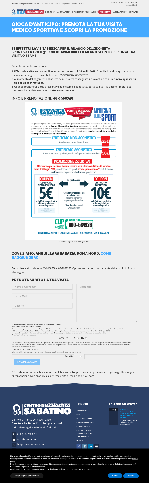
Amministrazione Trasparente (84, 435)
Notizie (80, 440)
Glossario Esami (84, 418)
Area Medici (82, 410)
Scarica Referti (35, 12)
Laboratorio (119, 12)
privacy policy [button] (107, 456)
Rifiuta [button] (115, 476)
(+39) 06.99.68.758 (27, 434)
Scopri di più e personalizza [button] (27, 476)
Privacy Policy (83, 426)
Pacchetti (105, 12)
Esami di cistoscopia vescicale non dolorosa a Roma (128, 413)
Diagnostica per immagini (84, 12)
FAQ (78, 414)
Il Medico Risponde (85, 422)
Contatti (133, 12)
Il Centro (49, 12)
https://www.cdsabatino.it (32, 444)
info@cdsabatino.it (28, 439)
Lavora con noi (84, 430)
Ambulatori (63, 12)
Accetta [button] (131, 476)
